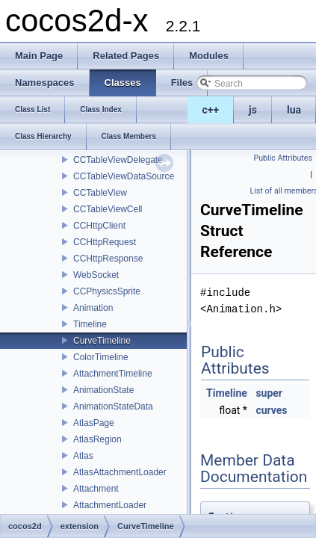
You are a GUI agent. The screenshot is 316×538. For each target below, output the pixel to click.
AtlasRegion (97, 439)
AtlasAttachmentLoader (120, 472)
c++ (211, 110)
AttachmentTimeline (112, 373)
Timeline (90, 324)
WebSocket (96, 275)
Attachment (96, 488)
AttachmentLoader (109, 505)
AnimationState (103, 390)
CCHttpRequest (104, 242)
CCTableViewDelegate (118, 160)
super (268, 393)
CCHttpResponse (108, 258)
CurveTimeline (102, 341)
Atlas (83, 456)
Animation (93, 308)
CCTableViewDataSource (123, 176)
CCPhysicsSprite (106, 291)
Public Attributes (282, 158)
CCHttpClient (99, 225)
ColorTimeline (100, 357)
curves (271, 410)
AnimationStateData (113, 406)
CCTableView (100, 193)
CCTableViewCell (107, 209)
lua (294, 110)
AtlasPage (93, 423)
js (253, 110)
